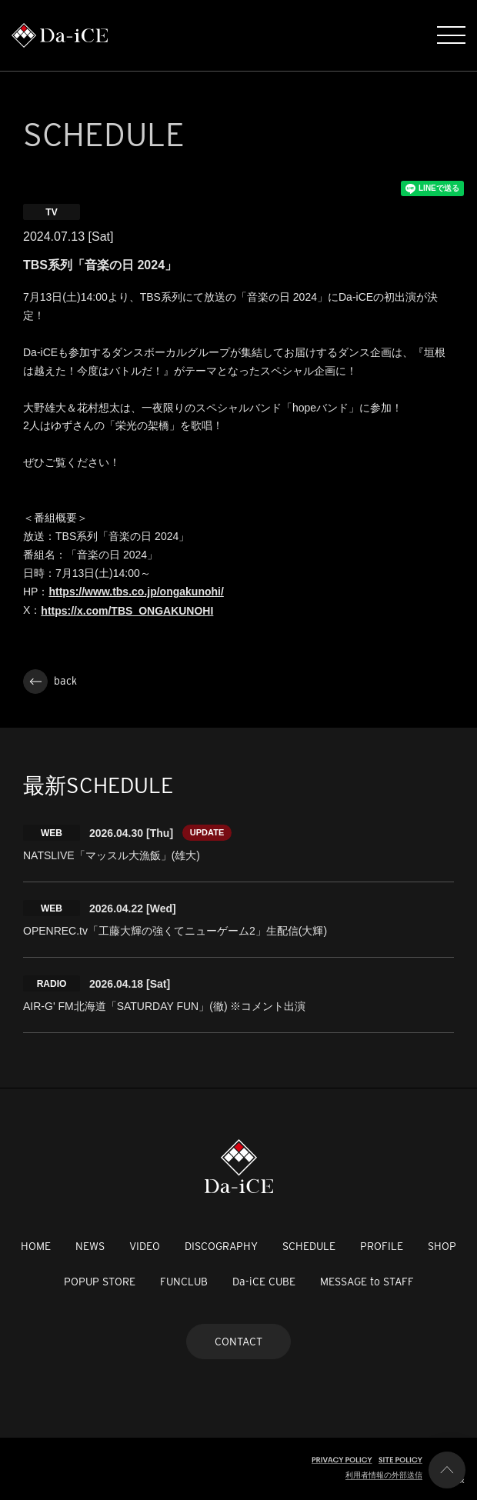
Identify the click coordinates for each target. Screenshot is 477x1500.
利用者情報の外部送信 (383, 1475)
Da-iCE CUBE (263, 1281)
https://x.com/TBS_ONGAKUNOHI (127, 611)
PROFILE (381, 1246)
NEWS (90, 1246)
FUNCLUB (184, 1281)
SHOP (442, 1246)
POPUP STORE (99, 1281)
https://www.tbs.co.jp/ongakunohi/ (135, 591)
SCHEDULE (308, 1246)
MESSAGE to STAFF (367, 1281)
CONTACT (238, 1341)
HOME (36, 1246)
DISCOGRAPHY (221, 1246)
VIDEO (144, 1246)
